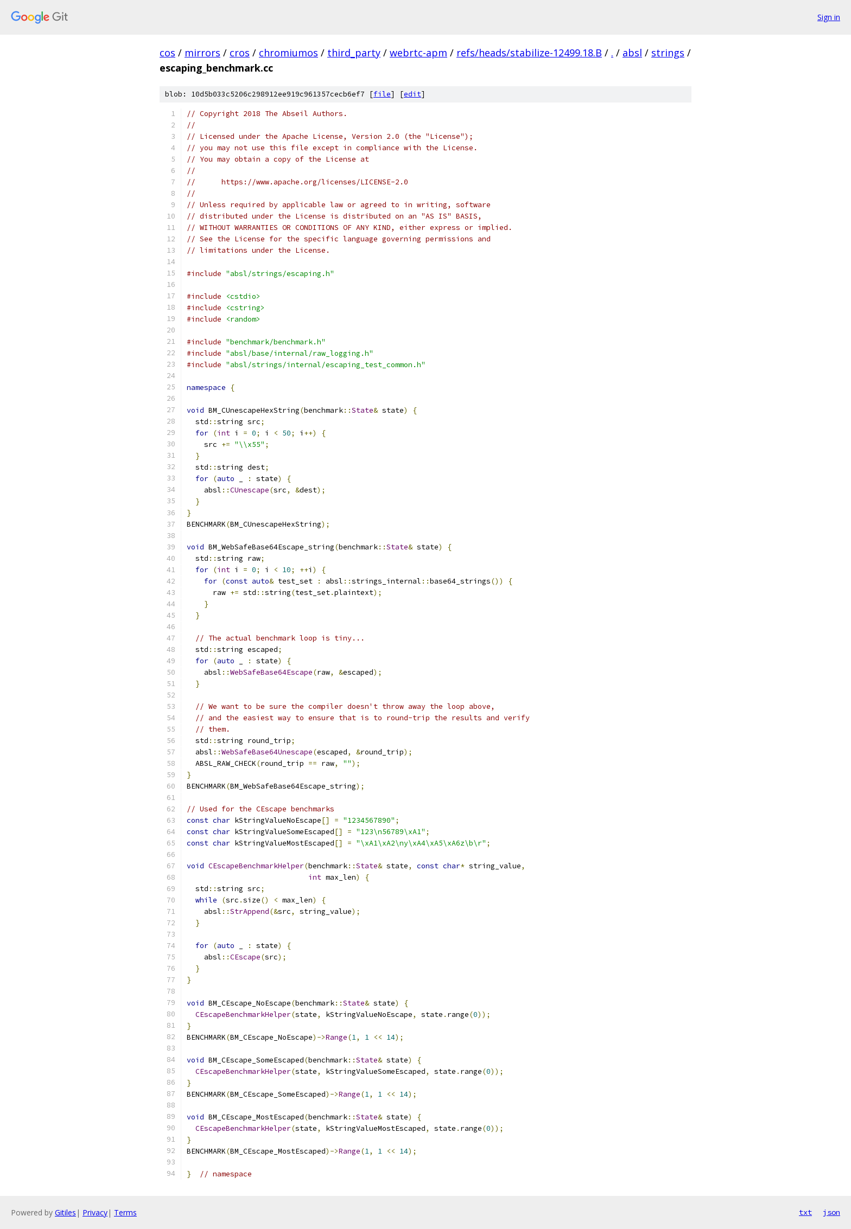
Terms (125, 1212)
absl (632, 52)
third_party (353, 52)
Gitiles (65, 1212)
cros (240, 52)
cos (167, 52)
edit (412, 94)
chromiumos (288, 52)
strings (667, 52)
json (831, 1212)
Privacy (94, 1212)
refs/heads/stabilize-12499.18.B (529, 52)
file (382, 94)
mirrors (202, 52)
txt (805, 1212)
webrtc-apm (418, 52)
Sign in (828, 17)
